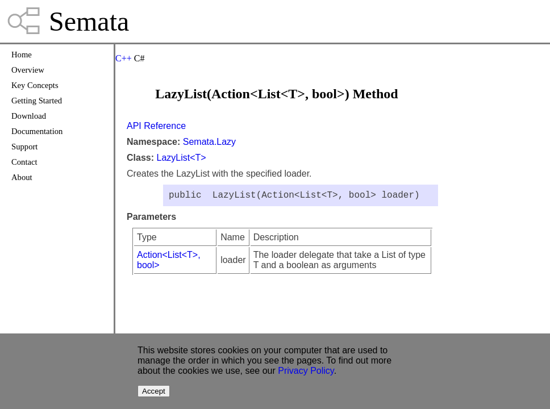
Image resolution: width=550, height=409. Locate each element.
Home (21, 54)
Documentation (37, 131)
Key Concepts (35, 85)
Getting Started (36, 100)
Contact (24, 161)
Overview (27, 69)
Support (24, 146)
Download (28, 115)
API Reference (156, 126)
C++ (123, 58)
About (21, 177)
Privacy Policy (306, 370)
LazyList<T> (181, 157)
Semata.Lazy (209, 142)
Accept (153, 391)
